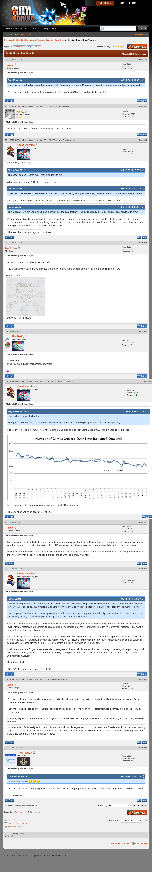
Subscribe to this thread (17, 827)
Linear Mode (141, 54)
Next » (37, 47)
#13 (145, 140)
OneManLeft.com (58, 855)
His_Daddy (18, 336)
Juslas (65, 106)
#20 (145, 748)
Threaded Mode (128, 54)
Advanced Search (140, 34)
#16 (150, 381)
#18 (145, 569)
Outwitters (59, 40)
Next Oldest (13, 805)
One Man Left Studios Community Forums (24, 40)
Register (30, 34)
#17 (145, 522)
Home (9, 28)
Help (46, 28)
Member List (21, 28)
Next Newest (28, 805)
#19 (145, 679)
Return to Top (140, 843)
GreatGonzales (68, 140)
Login (22, 34)
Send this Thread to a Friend (18, 823)
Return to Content (120, 843)
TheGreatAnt (24, 752)
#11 (145, 59)
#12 (145, 106)
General (49, 40)
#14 (145, 243)
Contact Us (40, 855)
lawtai (10, 65)
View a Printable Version (17, 820)
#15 (145, 331)
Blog (54, 28)
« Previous (18, 47)
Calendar (35, 28)
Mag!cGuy (11, 248)
